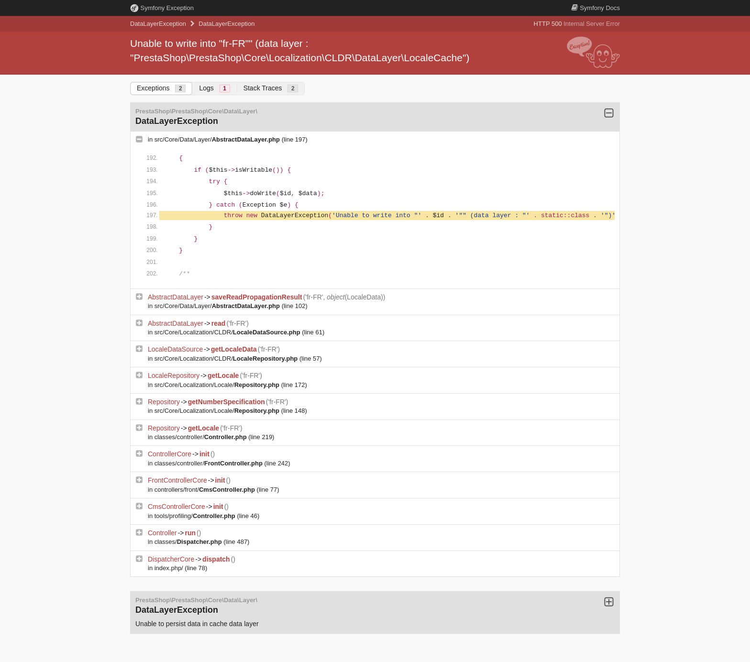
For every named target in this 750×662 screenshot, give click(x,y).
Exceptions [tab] (161, 88)
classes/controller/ (201, 437)
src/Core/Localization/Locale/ (217, 384)
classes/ (189, 541)
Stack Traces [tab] (270, 88)
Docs (595, 7)
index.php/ (169, 568)
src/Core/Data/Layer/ (218, 139)
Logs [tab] (214, 88)
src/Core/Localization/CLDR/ (228, 332)
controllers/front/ (205, 489)
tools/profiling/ (195, 515)
